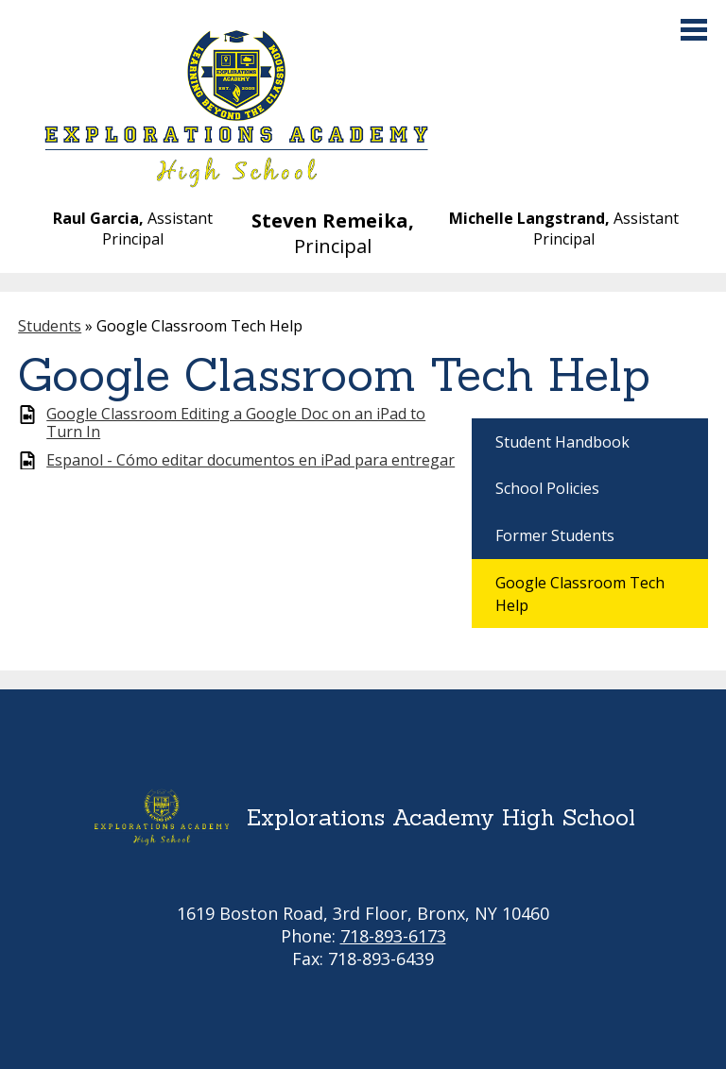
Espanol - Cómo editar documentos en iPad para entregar (250, 460)
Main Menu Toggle (694, 30)
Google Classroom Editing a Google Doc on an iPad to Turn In (235, 423)
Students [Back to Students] (49, 325)
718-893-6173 (393, 936)
